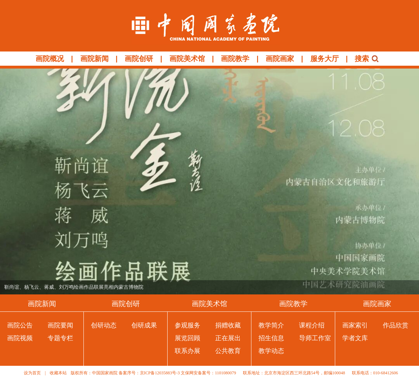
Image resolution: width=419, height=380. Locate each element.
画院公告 (20, 325)
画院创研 (139, 59)
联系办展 (187, 350)
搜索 (362, 59)
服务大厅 (324, 59)
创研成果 (144, 325)
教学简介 (271, 325)
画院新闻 (94, 59)
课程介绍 (312, 325)
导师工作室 (315, 338)
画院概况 (50, 59)
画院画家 (280, 59)
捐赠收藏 (228, 325)
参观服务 (187, 325)
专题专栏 (60, 338)
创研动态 (103, 325)
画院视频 (20, 338)
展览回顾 (187, 338)
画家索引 (355, 325)
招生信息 (271, 338)
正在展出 (228, 338)
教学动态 (271, 350)
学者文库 (355, 338)
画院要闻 (60, 325)
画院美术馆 (187, 59)
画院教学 (235, 59)
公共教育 (228, 350)
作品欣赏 (395, 325)
